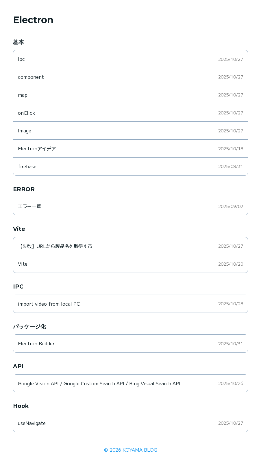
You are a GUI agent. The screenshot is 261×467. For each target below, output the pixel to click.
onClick (26, 112)
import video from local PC (49, 303)
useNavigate (32, 422)
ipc (21, 58)
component (31, 76)
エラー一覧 (29, 206)
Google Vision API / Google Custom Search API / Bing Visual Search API (99, 383)
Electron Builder (36, 343)
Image (24, 130)
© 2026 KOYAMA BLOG (130, 449)
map (22, 94)
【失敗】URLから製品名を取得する (55, 245)
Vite (22, 263)
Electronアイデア (37, 148)
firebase (27, 166)
